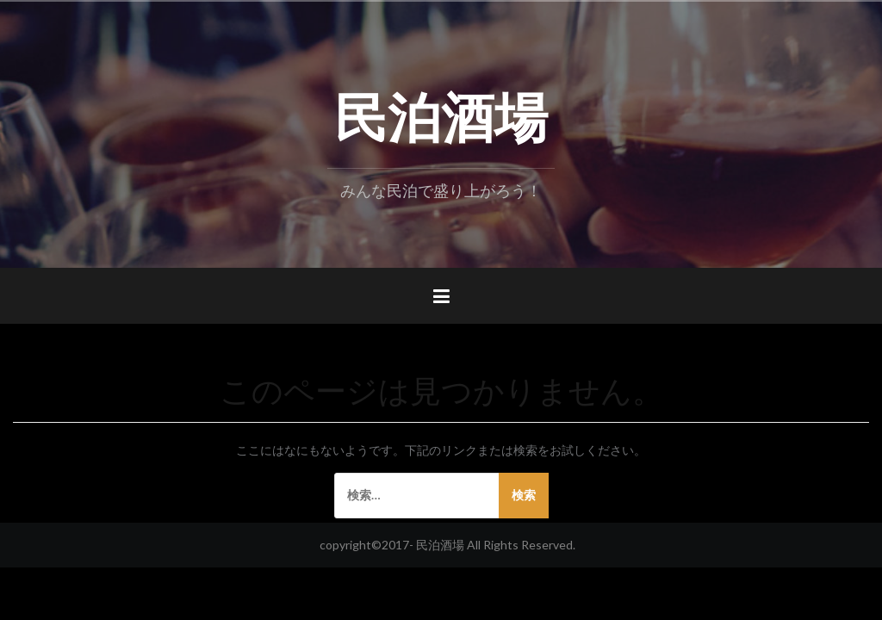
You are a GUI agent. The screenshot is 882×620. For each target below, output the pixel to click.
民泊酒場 (441, 112)
